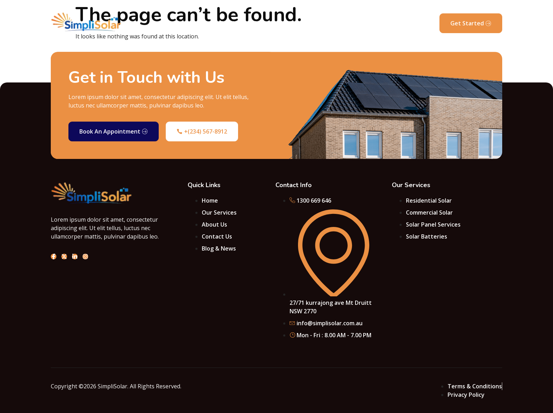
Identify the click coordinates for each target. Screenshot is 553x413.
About (201, 23)
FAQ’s (380, 23)
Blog (356, 23)
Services (231, 23)
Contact (299, 23)
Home (174, 23)
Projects (265, 23)
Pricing (330, 23)
